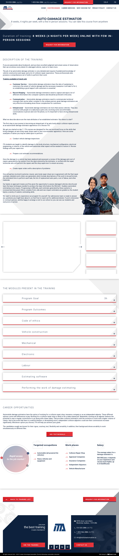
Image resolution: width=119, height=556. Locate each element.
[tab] (59, 298)
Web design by (103, 554)
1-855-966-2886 (85, 532)
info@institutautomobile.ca (86, 538)
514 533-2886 (84, 528)
